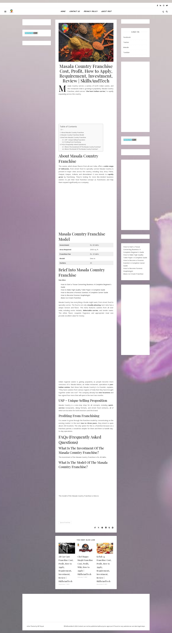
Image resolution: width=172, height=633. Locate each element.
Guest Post (106, 11)
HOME (63, 11)
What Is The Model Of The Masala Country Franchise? (81, 149)
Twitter (126, 42)
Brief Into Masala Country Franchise (73, 137)
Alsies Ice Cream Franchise (71, 298)
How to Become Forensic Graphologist (75, 295)
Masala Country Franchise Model (72, 135)
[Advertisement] (86, 110)
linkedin (126, 47)
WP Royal (40, 626)
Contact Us (74, 11)
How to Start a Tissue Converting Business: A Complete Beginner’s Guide (133, 249)
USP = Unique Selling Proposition (75, 140)
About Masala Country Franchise (72, 132)
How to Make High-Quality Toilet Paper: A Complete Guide (83, 290)
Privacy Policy (90, 11)
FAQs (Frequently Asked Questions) (73, 144)
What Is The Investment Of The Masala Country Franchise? (83, 147)
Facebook (127, 37)
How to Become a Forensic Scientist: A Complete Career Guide (84, 292)
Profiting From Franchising (73, 142)
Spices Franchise (65, 522)
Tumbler (126, 52)
